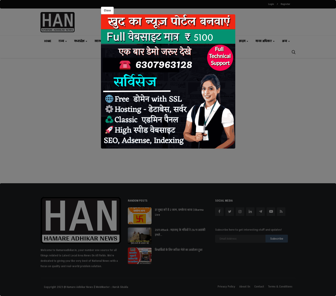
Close (107, 10)
